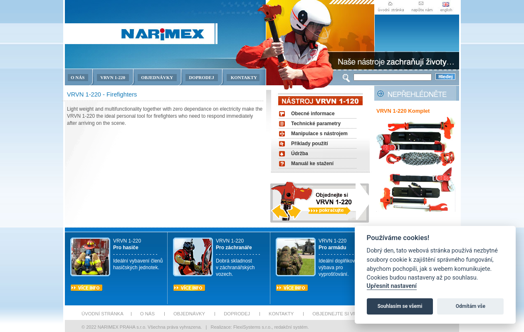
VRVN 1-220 (112, 77)
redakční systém (290, 327)
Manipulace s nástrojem (319, 133)
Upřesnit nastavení (392, 286)
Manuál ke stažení (312, 163)
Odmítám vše (470, 306)
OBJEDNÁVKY (157, 77)
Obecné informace (313, 113)
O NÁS (77, 77)
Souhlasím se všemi (400, 306)
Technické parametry (316, 123)
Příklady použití (309, 143)
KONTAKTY (244, 77)
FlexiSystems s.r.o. (252, 327)
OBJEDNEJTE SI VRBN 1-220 (344, 313)
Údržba (299, 153)
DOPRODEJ (201, 77)
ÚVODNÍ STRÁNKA (103, 313)
